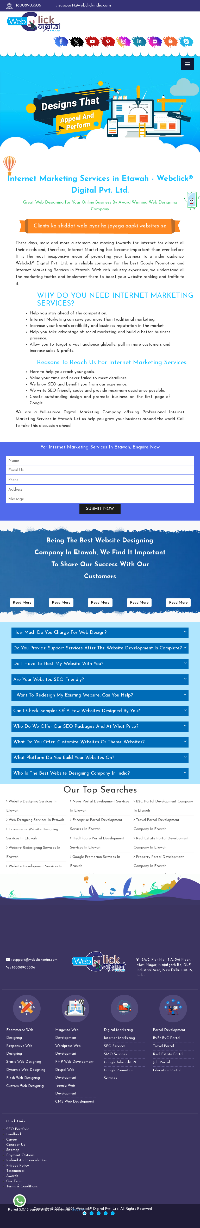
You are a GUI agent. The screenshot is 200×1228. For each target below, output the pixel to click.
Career (11, 1140)
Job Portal (161, 1062)
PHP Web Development (74, 1062)
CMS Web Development (74, 1102)
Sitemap (13, 1150)
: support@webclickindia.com (83, 5)
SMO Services (115, 1054)
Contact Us (15, 1145)
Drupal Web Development (66, 1074)
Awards (12, 1176)
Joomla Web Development (66, 1090)
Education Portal (166, 1070)
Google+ (78, 1210)
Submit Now (100, 509)
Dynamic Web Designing (25, 1070)
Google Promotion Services (118, 1074)
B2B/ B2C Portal (166, 1038)
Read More (22, 603)
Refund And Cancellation (26, 1160)
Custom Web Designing (25, 1086)
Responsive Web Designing (19, 1050)
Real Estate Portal (168, 1054)
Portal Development (169, 1030)
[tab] (100, 633)
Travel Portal (163, 1046)
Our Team (14, 1181)
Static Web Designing (23, 1062)
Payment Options (20, 1155)
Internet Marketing (119, 1038)
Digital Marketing (118, 1030)
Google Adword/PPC (121, 1062)
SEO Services (115, 1046)
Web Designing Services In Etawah (35, 820)
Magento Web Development (67, 1034)
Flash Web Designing (23, 1078)
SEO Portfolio (17, 1129)
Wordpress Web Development (68, 1050)
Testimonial (15, 1171)
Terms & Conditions (22, 1186)
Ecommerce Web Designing (19, 1034)
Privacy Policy (17, 1166)
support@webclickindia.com (35, 960)
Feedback (14, 1134)
